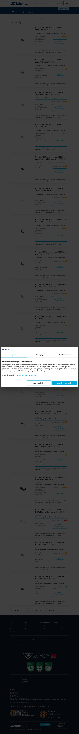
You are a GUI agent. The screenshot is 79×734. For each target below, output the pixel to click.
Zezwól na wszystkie (64, 383)
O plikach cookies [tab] (65, 355)
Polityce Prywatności (29, 375)
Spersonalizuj (39, 383)
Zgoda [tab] (13, 355)
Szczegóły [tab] (39, 355)
